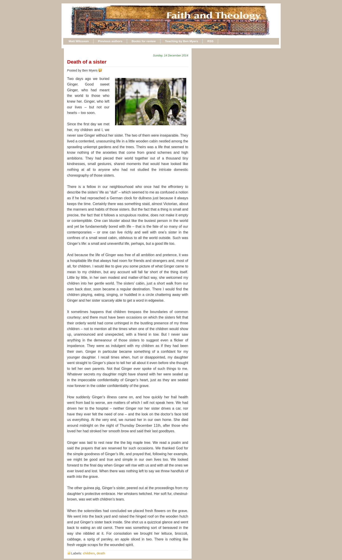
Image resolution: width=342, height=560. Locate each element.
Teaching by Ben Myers (181, 41)
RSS (210, 41)
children (89, 553)
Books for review (144, 41)
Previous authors (110, 41)
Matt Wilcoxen (79, 41)
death (101, 553)
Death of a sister (87, 62)
